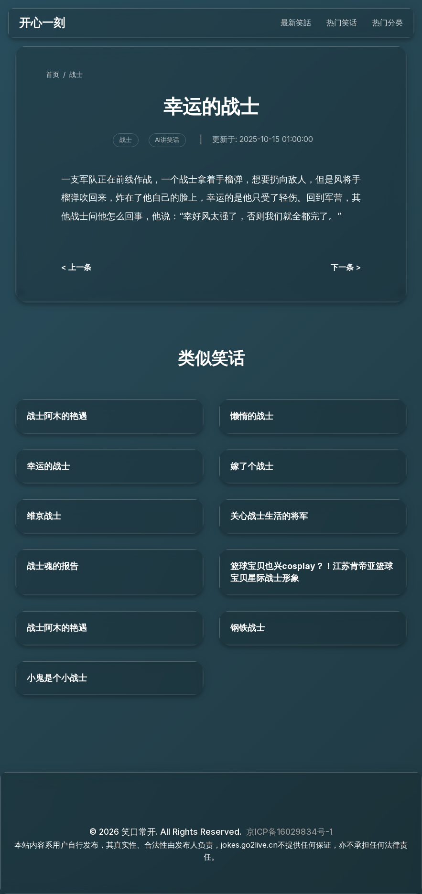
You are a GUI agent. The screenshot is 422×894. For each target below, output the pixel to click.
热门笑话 (341, 22)
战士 (76, 74)
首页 (52, 74)
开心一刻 (42, 23)
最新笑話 (296, 22)
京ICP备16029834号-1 (289, 832)
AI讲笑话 (167, 139)
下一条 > (346, 267)
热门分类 (387, 22)
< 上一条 (76, 267)
